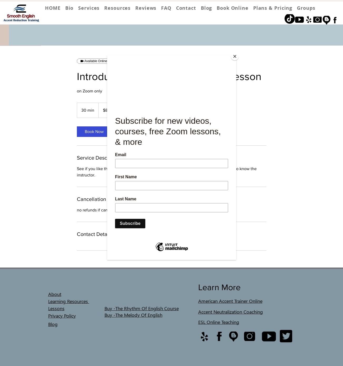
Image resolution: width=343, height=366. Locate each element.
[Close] (235, 56)
